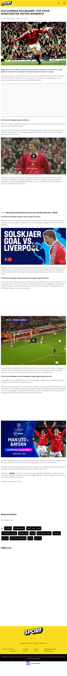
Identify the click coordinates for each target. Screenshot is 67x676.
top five (38, 538)
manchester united (44, 533)
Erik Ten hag (23, 533)
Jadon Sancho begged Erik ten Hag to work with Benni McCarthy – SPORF (31, 212)
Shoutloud (43, 643)
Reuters (12, 473)
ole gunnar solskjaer (18, 538)
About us (36, 643)
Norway (5, 538)
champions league (9, 533)
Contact (5, 649)
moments (56, 533)
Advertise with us (26, 643)
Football (8, 528)
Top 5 (30, 538)
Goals (32, 533)
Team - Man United (33, 528)
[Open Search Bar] (59, 3)
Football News (19, 528)
